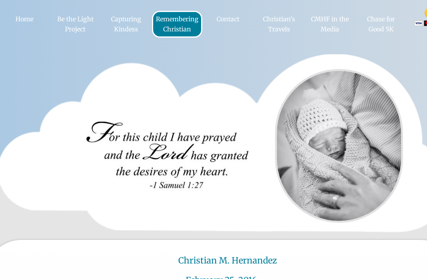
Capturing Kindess (126, 24)
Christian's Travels (279, 24)
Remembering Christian (177, 24)
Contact (228, 19)
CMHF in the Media (330, 24)
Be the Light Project (75, 24)
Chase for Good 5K (381, 24)
